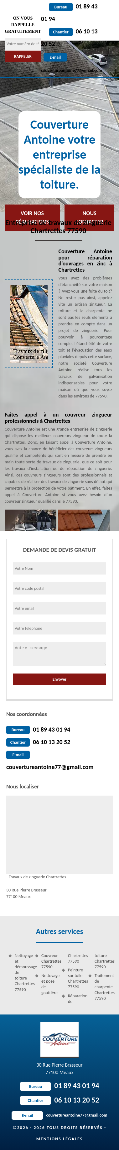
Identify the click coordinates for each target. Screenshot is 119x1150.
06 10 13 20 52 (51, 742)
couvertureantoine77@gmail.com (50, 767)
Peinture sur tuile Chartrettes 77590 (76, 978)
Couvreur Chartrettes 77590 (49, 961)
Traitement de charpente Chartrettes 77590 (103, 987)
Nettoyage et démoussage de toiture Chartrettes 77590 (23, 972)
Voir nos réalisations (32, 217)
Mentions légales (59, 1139)
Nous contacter (89, 217)
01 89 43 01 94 (51, 729)
